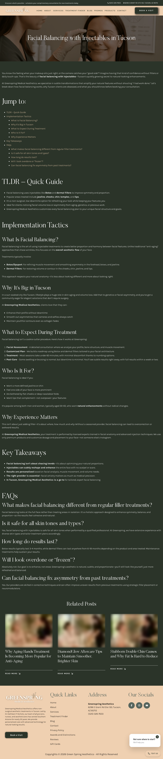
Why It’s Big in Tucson (22, 124)
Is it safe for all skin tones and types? (30, 153)
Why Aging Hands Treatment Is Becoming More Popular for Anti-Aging (28, 656)
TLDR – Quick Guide (16, 112)
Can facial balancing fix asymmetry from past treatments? (41, 165)
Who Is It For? (18, 132)
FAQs (8, 145)
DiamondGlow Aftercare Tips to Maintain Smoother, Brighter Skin (80, 656)
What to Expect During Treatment (28, 128)
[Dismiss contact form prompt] (157, 736)
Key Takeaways (14, 141)
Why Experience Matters (23, 136)
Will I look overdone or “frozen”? (27, 161)
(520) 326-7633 (95, 714)
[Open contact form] (152, 753)
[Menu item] (39, 10)
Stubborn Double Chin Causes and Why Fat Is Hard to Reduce (133, 656)
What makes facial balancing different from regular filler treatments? (46, 149)
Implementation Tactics (18, 116)
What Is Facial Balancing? (24, 120)
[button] (114, 3)
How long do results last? (24, 157)
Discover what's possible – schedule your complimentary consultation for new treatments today (41, 3)
